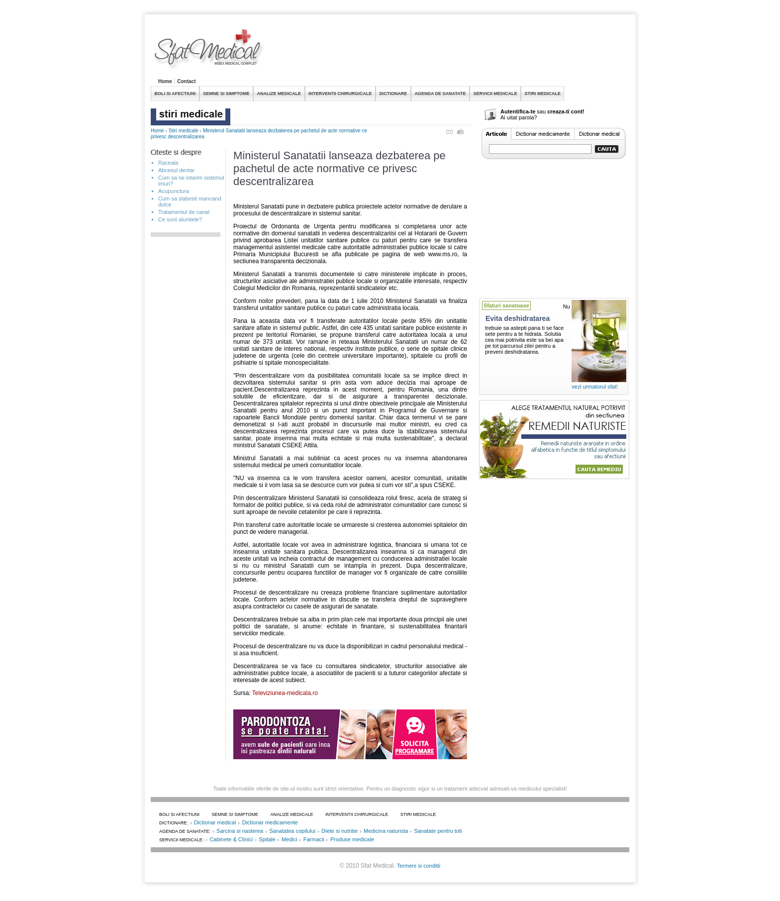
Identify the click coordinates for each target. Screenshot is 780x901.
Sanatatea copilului (292, 831)
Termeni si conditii (418, 866)
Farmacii (313, 839)
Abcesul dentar (176, 170)
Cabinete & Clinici (231, 839)
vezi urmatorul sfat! (595, 387)
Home (165, 81)
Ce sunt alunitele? (180, 219)
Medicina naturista (386, 831)
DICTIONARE (393, 93)
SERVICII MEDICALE (495, 93)
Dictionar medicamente (270, 822)
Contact (186, 81)
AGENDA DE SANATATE (440, 93)
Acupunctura (173, 191)
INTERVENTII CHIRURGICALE (340, 93)
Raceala (168, 163)
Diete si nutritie (339, 831)
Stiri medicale (183, 130)
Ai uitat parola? (518, 117)
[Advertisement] (448, 51)
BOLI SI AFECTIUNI (175, 93)
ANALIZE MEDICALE (279, 93)
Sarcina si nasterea (239, 831)
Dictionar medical (215, 822)
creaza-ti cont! (566, 111)
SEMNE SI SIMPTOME (226, 93)
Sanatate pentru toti (438, 831)
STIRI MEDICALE (542, 93)
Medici (289, 839)
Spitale (267, 839)
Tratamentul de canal (183, 212)
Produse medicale (352, 839)
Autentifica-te (517, 111)
